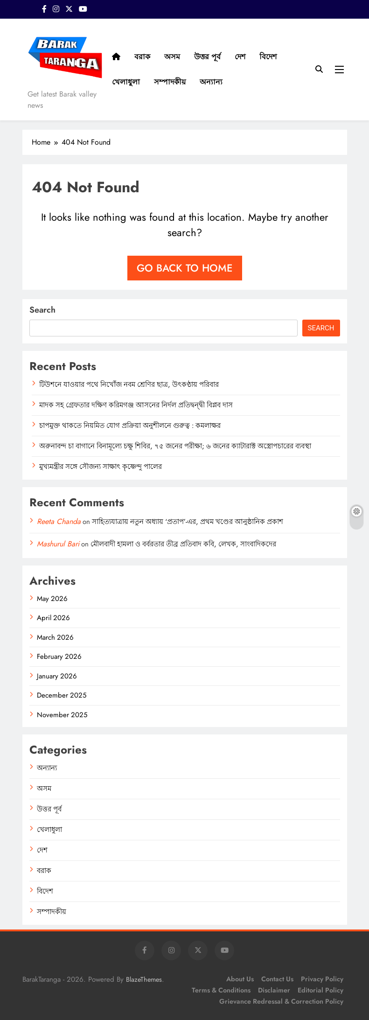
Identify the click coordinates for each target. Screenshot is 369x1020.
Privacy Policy (322, 979)
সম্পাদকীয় (170, 82)
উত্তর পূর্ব (207, 56)
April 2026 (53, 618)
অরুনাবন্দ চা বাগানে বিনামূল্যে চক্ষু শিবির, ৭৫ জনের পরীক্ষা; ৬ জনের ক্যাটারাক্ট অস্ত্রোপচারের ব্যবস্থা (175, 446)
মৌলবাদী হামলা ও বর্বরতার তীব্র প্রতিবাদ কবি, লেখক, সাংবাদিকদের (183, 544)
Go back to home (185, 267)
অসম (172, 56)
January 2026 (57, 676)
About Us (240, 979)
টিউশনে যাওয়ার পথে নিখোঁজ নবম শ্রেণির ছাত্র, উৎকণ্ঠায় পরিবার (129, 384)
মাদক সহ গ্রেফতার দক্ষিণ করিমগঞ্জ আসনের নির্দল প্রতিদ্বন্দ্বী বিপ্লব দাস (136, 405)
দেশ (240, 56)
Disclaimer (274, 990)
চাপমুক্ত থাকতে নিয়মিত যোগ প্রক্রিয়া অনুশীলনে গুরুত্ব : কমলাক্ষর (130, 425)
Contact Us (277, 979)
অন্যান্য (211, 82)
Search (42, 310)
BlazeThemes (144, 979)
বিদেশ (268, 56)
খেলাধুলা (126, 82)
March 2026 (55, 637)
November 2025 (62, 715)
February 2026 (59, 656)
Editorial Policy (320, 990)
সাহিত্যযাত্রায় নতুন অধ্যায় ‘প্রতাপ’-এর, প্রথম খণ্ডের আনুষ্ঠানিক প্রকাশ (187, 522)
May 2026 (52, 599)
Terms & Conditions (221, 990)
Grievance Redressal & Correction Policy (281, 1001)
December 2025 (61, 695)
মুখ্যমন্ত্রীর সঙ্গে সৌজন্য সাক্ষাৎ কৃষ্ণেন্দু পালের (100, 466)
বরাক (142, 56)
